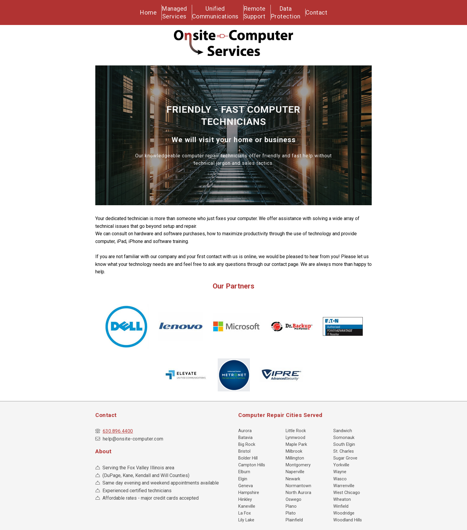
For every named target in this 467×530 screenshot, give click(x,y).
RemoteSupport (257, 11)
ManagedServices (175, 11)
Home (145, 11)
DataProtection (290, 11)
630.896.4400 (118, 428)
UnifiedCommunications (217, 11)
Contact (323, 11)
